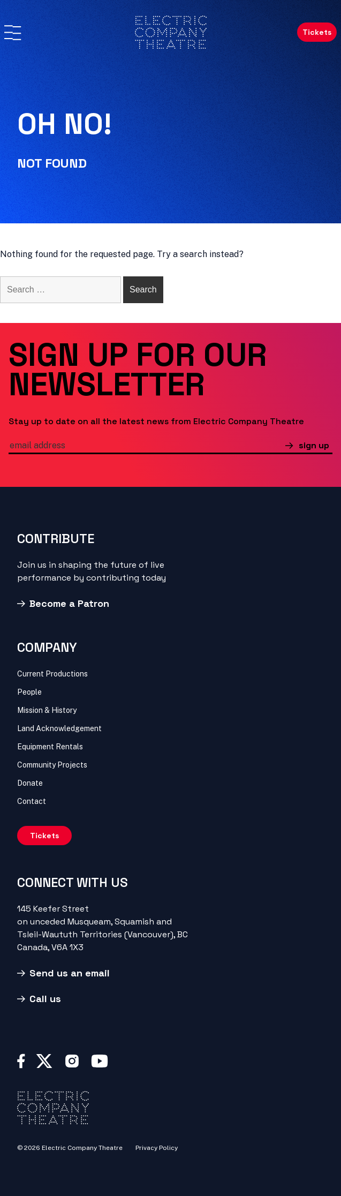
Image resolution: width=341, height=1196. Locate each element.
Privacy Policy (156, 1148)
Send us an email (69, 973)
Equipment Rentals (50, 746)
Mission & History (47, 710)
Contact (31, 801)
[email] (147, 446)
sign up (314, 445)
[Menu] (12, 32)
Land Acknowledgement (59, 728)
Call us (45, 998)
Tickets (316, 32)
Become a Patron (69, 603)
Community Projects (52, 765)
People (29, 692)
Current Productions (52, 674)
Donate (30, 783)
